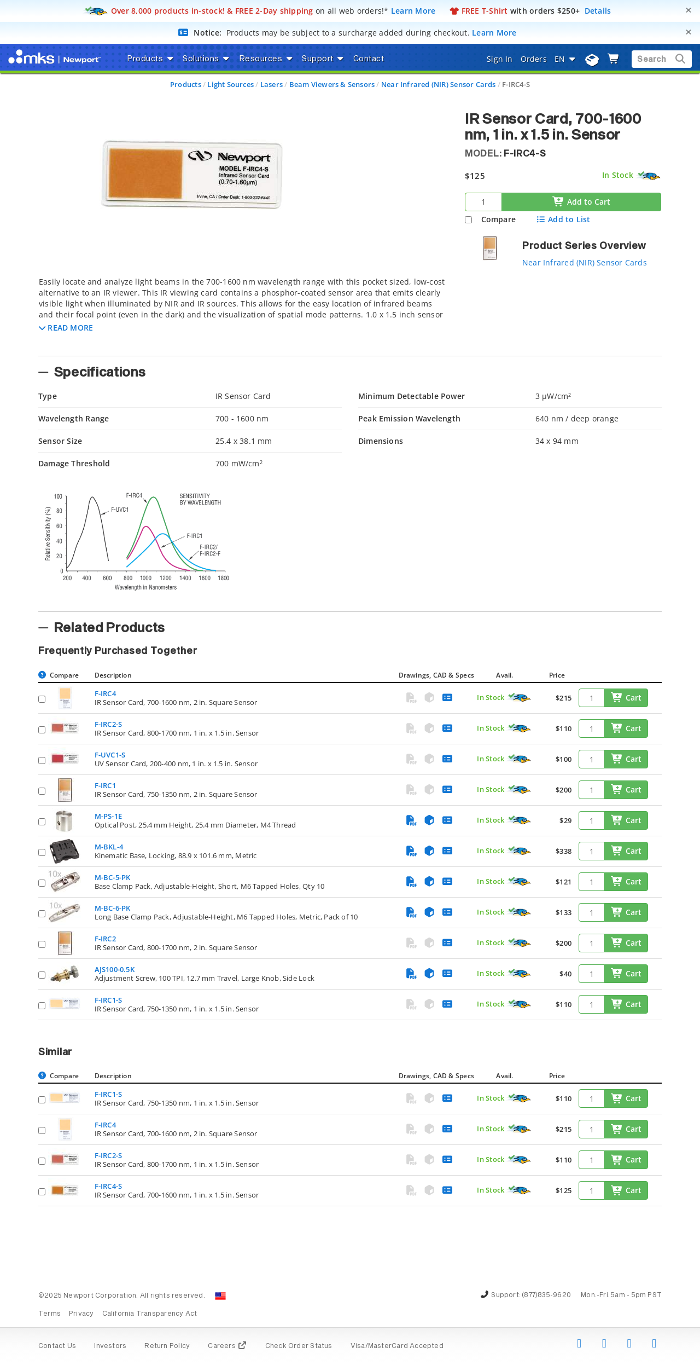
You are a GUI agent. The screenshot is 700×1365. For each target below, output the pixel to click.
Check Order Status (298, 1346)
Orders (534, 59)
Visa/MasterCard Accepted (397, 1346)
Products (185, 84)
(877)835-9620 (546, 1295)
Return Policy (167, 1346)
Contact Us (57, 1346)
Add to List (563, 219)
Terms (49, 1314)
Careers (227, 1346)
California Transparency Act (149, 1314)
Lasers (271, 84)
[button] (66, 327)
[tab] (243, 313)
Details (598, 10)
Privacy (81, 1314)
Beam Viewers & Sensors (332, 84)
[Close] (688, 10)
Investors (110, 1346)
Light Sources (230, 84)
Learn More (413, 10)
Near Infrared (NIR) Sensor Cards (438, 84)
